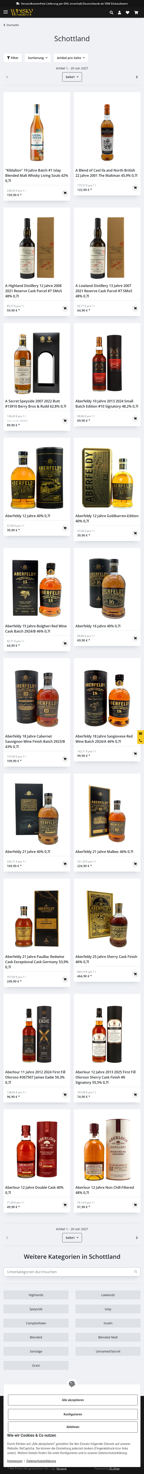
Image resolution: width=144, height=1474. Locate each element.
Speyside (36, 1309)
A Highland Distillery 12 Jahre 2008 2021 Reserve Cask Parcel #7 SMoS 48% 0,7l (33, 290)
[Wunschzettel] (127, 12)
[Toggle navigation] (5, 10)
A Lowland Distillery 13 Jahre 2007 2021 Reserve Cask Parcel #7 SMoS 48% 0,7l (103, 290)
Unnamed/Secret (108, 1351)
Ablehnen (72, 1427)
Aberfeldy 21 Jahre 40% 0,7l (27, 851)
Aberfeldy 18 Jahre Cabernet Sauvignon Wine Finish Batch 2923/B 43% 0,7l (35, 741)
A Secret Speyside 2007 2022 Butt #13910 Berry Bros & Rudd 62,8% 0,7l (35, 404)
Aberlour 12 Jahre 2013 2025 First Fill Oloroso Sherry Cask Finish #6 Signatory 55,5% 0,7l (105, 1077)
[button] (113, 12)
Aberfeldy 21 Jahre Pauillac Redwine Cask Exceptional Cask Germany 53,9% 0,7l (37, 961)
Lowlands (108, 1295)
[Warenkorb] (136, 12)
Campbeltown (36, 1323)
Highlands (36, 1295)
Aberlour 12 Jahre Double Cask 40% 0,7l (34, 1190)
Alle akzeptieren (73, 1400)
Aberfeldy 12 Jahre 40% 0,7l (27, 515)
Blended (36, 1337)
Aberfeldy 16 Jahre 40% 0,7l (97, 626)
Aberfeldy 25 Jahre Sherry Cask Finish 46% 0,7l (106, 959)
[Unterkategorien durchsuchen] (72, 1271)
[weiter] (137, 77)
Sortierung (36, 58)
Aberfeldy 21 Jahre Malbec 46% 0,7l (104, 851)
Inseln (108, 1323)
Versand (61, 1468)
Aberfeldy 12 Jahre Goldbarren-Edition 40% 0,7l (107, 518)
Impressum (14, 1461)
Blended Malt (108, 1337)
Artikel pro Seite (69, 58)
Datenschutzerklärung (41, 1461)
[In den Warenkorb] (65, 193)
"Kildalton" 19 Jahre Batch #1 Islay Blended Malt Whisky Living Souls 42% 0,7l (36, 175)
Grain (36, 1365)
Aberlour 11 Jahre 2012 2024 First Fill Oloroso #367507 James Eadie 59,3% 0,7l (35, 1077)
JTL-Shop (114, 1468)
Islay (108, 1309)
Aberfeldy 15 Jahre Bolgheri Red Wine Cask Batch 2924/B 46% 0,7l (36, 629)
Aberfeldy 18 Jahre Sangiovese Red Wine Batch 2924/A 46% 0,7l (104, 739)
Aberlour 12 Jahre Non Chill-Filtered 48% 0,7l (104, 1190)
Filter (12, 58)
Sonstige (36, 1351)
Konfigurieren (73, 1414)
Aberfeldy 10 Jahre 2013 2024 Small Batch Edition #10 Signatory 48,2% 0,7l (106, 404)
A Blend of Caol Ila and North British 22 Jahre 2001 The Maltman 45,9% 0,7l (106, 173)
